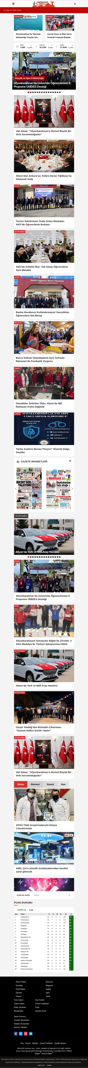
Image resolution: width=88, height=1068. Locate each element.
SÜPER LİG (21, 910)
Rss (22, 1043)
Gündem (19, 985)
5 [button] (37, 92)
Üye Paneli (39, 1000)
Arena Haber (47, 1054)
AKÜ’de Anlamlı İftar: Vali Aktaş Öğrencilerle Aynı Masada (42, 268)
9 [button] (46, 92)
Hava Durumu (20, 1016)
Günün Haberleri (42, 1004)
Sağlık (48, 989)
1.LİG (31, 910)
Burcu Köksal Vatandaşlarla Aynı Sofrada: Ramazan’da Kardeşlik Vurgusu (40, 359)
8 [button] (44, 92)
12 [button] (53, 92)
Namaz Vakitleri (20, 1027)
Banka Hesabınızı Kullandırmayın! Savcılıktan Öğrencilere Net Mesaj (42, 314)
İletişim (35, 1043)
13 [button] (55, 92)
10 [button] (48, 92)
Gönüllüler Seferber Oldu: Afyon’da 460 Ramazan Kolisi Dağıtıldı (39, 405)
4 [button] (35, 92)
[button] (72, 73)
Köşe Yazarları (20, 1007)
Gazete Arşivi (40, 1011)
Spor (63, 784)
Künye (28, 1043)
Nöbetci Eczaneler (21, 1024)
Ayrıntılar (41, 1065)
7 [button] (42, 92)
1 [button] (28, 92)
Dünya (21, 784)
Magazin (49, 985)
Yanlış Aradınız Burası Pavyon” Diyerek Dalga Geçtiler (43, 451)
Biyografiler (18, 1011)
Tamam (49, 1065)
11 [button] (51, 92)
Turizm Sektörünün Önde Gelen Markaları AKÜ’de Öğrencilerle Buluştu (40, 223)
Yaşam (19, 996)
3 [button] (33, 92)
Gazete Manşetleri (21, 1020)
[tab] (20, 784)
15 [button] (60, 92)
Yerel (48, 996)
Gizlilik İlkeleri (60, 1043)
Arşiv (37, 1007)
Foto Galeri (18, 1000)
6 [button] (39, 92)
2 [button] (30, 92)
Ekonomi (35, 784)
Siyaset (50, 784)
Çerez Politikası (46, 1043)
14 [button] (57, 92)
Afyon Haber (21, 516)
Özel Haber (20, 989)
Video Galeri (19, 1004)
